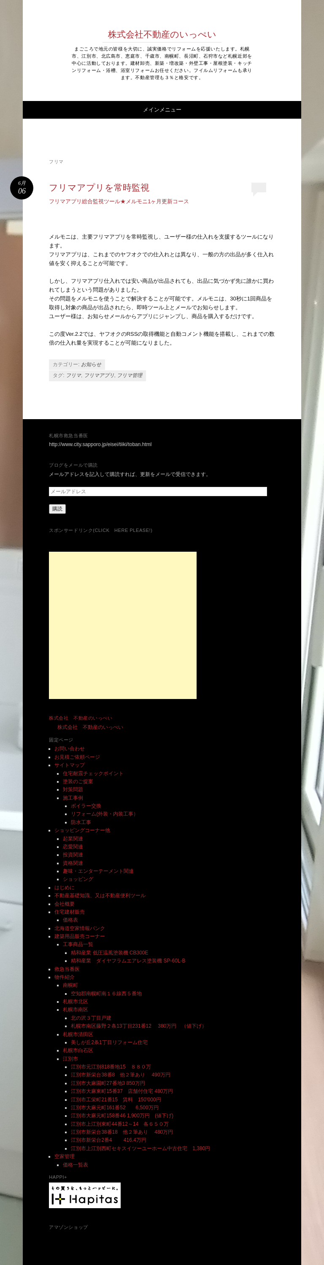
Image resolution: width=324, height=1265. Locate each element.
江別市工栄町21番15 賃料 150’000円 (116, 1100)
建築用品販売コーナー (79, 936)
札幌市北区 (75, 1002)
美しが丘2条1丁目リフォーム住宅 (109, 1042)
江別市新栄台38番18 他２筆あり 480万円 (122, 1132)
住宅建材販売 (69, 912)
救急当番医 (67, 969)
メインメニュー (162, 109)
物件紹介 (64, 977)
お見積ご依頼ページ (77, 757)
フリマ (73, 375)
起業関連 (73, 839)
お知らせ (91, 364)
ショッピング (78, 879)
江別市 (70, 1059)
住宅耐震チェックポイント (93, 773)
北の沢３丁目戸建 (91, 1018)
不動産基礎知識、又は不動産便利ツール (100, 895)
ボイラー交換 (86, 806)
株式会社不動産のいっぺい (162, 34)
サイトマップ (69, 765)
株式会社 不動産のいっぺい (80, 717)
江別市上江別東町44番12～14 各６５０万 (120, 1124)
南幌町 (70, 985)
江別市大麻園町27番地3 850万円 (108, 1083)
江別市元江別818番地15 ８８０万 (111, 1067)
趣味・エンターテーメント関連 (98, 871)
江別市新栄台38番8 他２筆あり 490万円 (123, 1075)
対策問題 (73, 789)
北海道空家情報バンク (79, 928)
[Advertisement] (123, 625)
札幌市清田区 (78, 1034)
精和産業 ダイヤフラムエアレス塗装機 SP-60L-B (128, 961)
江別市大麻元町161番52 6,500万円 (114, 1108)
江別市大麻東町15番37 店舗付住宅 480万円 (122, 1091)
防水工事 (81, 822)
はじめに (64, 887)
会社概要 (64, 904)
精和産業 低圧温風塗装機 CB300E (109, 953)
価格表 (70, 920)
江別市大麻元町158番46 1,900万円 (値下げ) (122, 1116)
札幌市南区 (75, 1010)
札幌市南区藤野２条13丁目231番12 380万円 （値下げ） (139, 1026)
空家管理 (64, 1156)
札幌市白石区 (78, 1050)
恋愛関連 (73, 847)
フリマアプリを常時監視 (99, 188)
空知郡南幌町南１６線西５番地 (106, 994)
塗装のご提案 (78, 781)
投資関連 (73, 855)
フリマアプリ (99, 375)
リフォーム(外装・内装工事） (104, 814)
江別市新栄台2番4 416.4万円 (108, 1140)
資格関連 (73, 863)
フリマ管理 (129, 375)
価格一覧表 (75, 1165)
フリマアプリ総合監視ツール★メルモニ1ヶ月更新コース (119, 201)
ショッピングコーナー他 (82, 830)
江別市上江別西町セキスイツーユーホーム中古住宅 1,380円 (140, 1148)
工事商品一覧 (78, 944)
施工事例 (73, 798)
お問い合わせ (69, 749)
